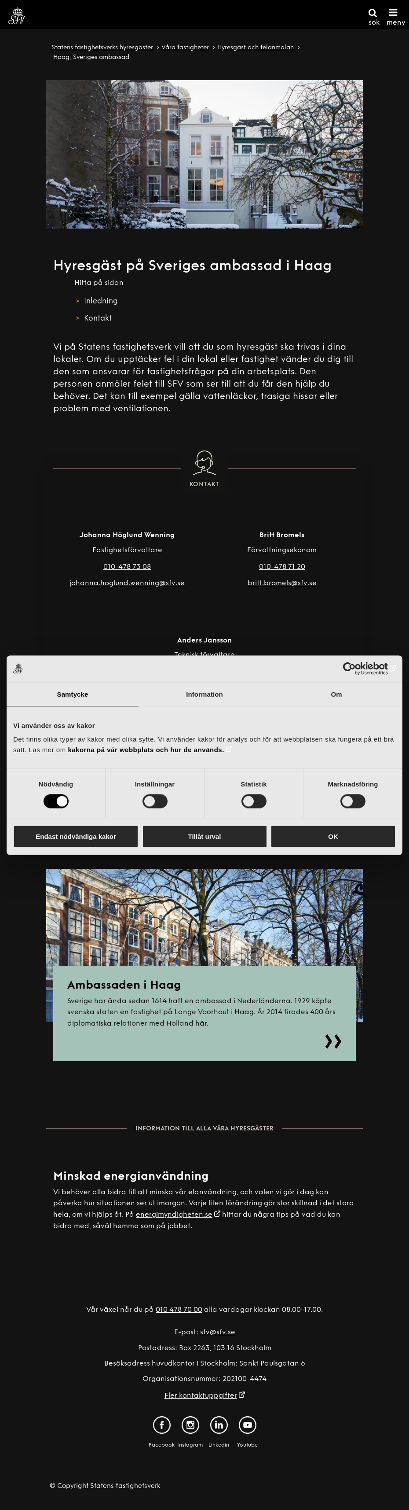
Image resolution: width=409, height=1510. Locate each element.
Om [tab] (336, 694)
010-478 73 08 (127, 567)
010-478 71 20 (282, 567)
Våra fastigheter (185, 47)
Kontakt (98, 318)
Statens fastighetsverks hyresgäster (102, 47)
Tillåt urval (204, 836)
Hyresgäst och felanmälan (255, 47)
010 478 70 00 (179, 1310)
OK (333, 836)
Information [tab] (204, 694)
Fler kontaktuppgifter (200, 1395)
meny (396, 22)
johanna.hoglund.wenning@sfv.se (127, 583)
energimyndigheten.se (174, 1214)
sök (374, 22)
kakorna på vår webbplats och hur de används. (146, 749)
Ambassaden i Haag (124, 986)
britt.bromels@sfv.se (282, 583)
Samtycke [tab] (72, 694)
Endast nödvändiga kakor (76, 836)
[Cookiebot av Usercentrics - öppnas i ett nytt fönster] (357, 668)
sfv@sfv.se (217, 1332)
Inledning (101, 301)
